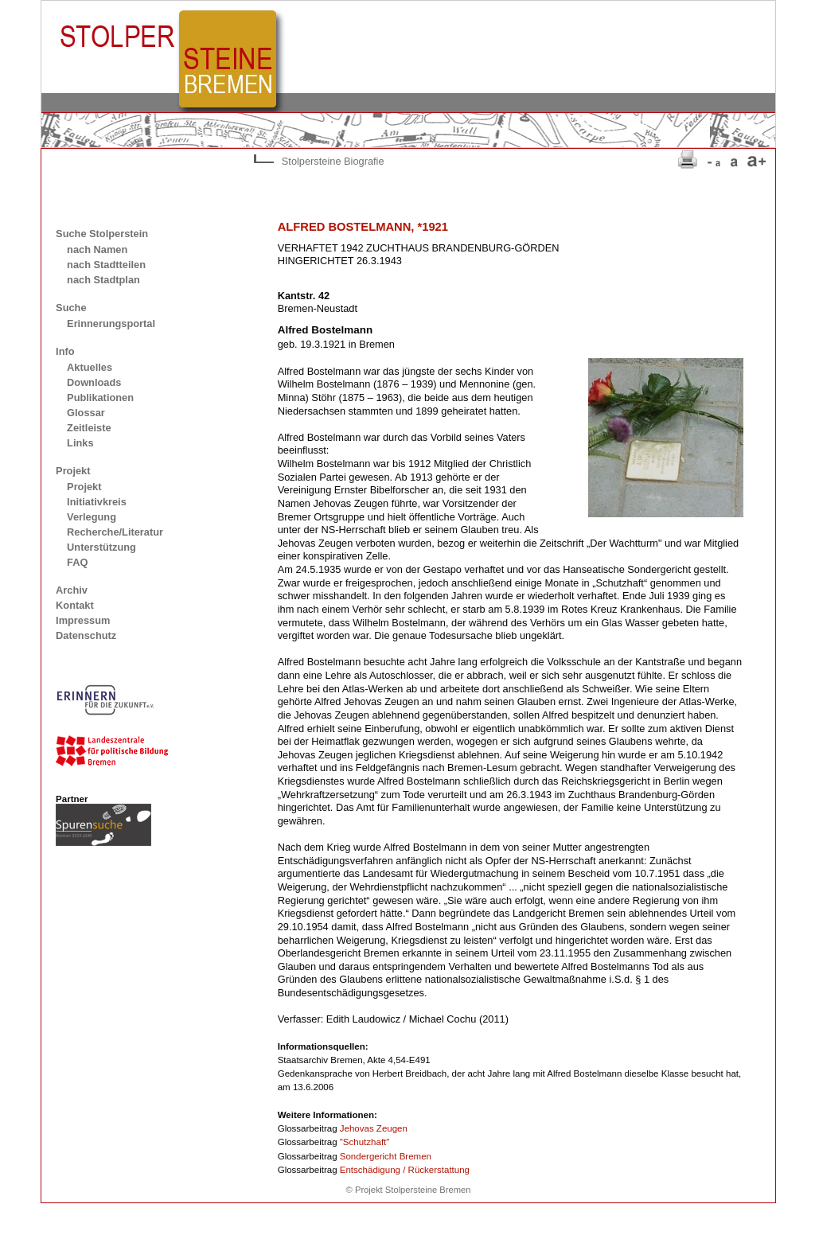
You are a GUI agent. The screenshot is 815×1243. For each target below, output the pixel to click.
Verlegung (91, 517)
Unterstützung (101, 547)
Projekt (84, 487)
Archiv (72, 590)
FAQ (77, 562)
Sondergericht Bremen (385, 1156)
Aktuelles (89, 367)
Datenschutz (86, 635)
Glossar (86, 413)
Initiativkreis (97, 502)
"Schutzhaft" (365, 1142)
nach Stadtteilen (106, 265)
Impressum (83, 620)
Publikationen (100, 397)
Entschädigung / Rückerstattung (405, 1170)
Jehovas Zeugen (374, 1128)
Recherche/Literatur (115, 532)
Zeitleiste (89, 428)
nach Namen (97, 249)
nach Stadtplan (103, 280)
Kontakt (75, 605)
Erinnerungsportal (111, 323)
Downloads (94, 382)
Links (80, 443)
